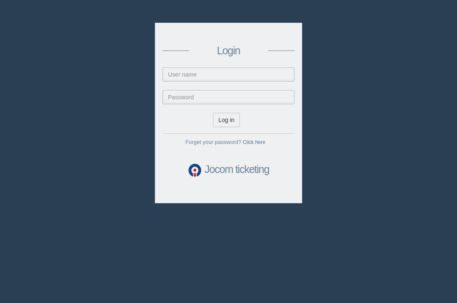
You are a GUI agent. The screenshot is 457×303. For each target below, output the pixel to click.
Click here (254, 142)
